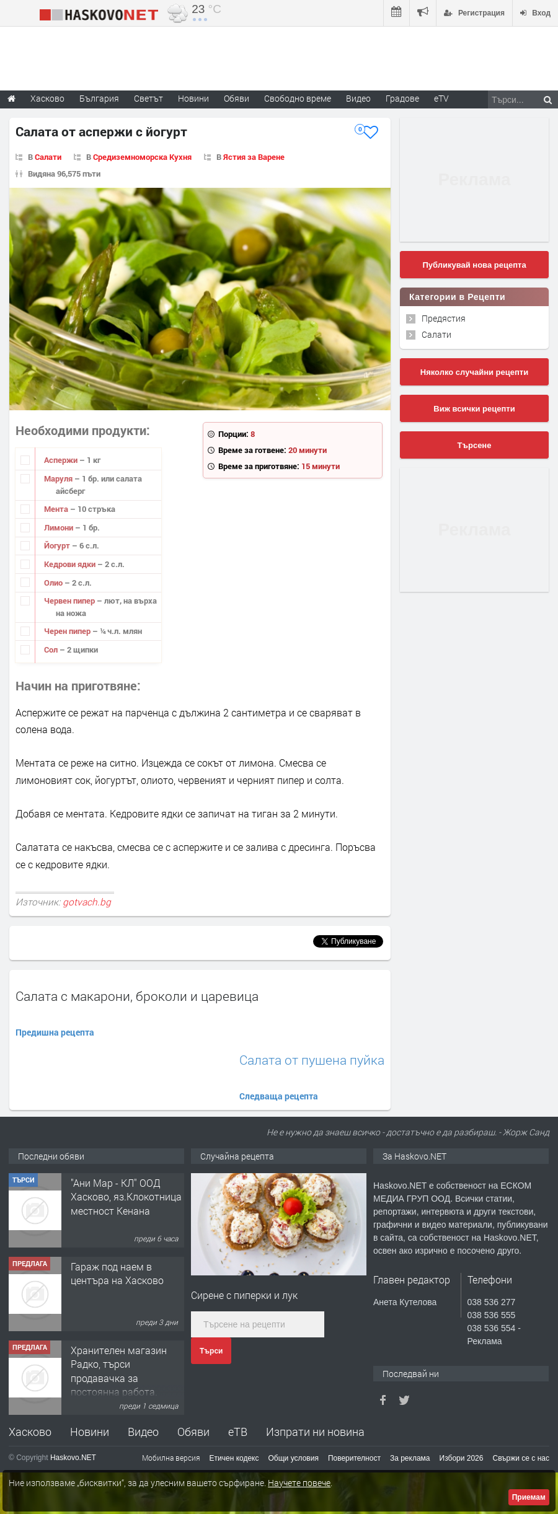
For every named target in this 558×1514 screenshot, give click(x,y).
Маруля (59, 478)
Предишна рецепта (55, 1032)
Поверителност (354, 1458)
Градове (402, 98)
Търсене (475, 445)
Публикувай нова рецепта (474, 265)
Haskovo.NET (73, 1457)
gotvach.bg (87, 902)
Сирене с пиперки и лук (244, 1294)
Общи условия (293, 1458)
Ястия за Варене (254, 156)
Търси (211, 1351)
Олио (54, 582)
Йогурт (58, 545)
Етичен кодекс (234, 1458)
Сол (52, 649)
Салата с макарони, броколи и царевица (137, 996)
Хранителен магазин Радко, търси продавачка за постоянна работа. (119, 1371)
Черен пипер (68, 630)
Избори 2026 (462, 1458)
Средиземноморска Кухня (142, 156)
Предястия (444, 318)
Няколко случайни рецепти (474, 372)
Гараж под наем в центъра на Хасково (117, 1273)
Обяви (193, 1431)
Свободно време (297, 98)
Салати (48, 156)
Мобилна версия (171, 1458)
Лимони (59, 527)
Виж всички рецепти (474, 408)
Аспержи (61, 459)
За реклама (410, 1458)
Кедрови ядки (70, 564)
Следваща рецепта (278, 1096)
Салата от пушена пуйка (311, 1060)
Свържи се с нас (520, 1458)
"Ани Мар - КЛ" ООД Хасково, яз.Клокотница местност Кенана (126, 1196)
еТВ (237, 1431)
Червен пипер (70, 600)
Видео (143, 1431)
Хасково (30, 1431)
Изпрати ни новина (315, 1431)
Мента (57, 508)
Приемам (529, 1497)
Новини (193, 98)
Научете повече (299, 1483)
